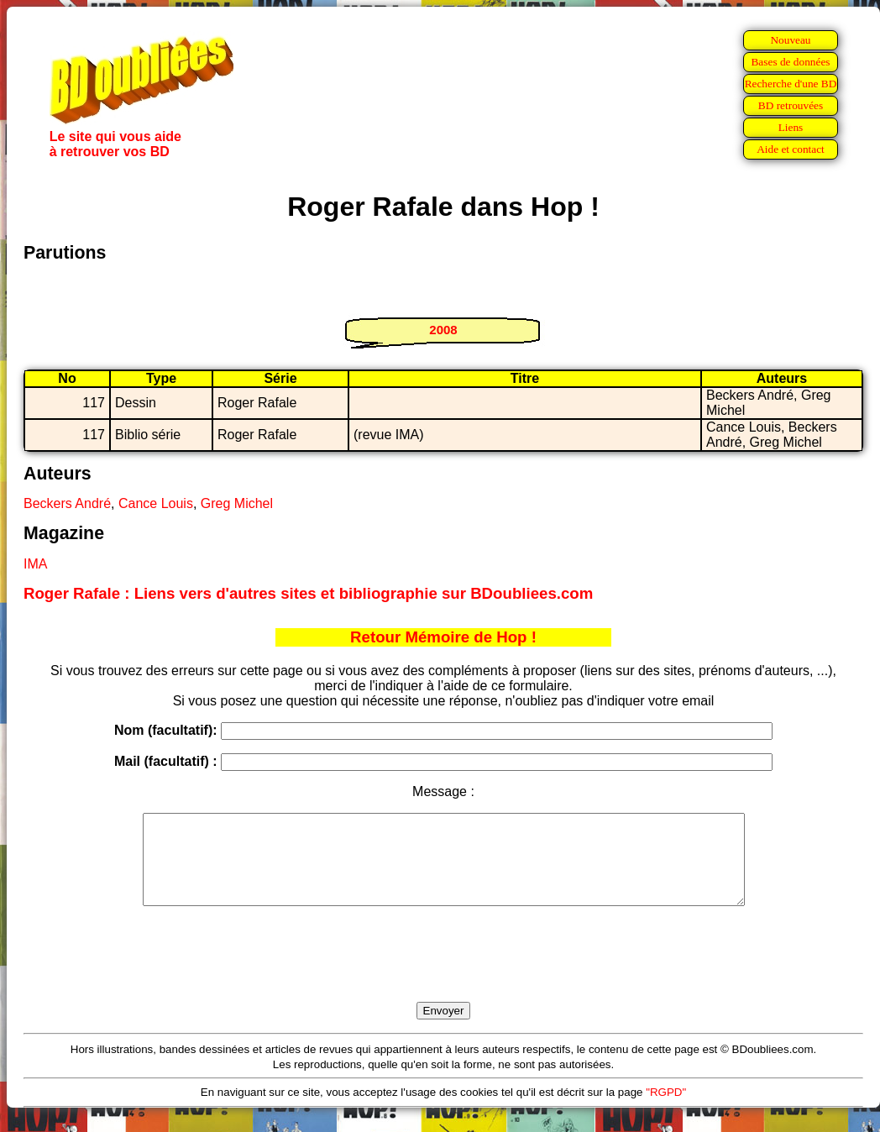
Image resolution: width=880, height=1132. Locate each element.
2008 (443, 329)
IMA (35, 564)
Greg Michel (237, 503)
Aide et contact (791, 149)
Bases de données (790, 61)
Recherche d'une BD (791, 83)
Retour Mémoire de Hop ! (443, 637)
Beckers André (67, 503)
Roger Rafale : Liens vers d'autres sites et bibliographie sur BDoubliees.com (308, 593)
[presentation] (443, 973)
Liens (791, 127)
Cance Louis (155, 503)
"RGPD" (666, 1109)
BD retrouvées (790, 105)
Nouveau (790, 40)
